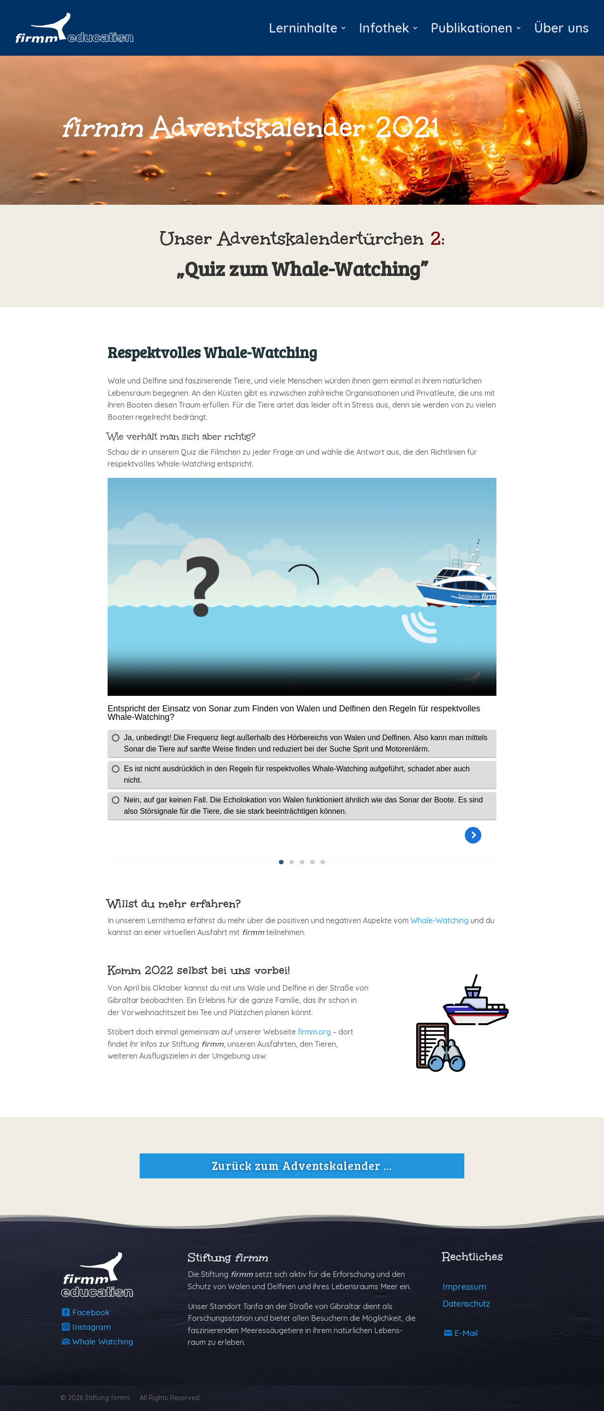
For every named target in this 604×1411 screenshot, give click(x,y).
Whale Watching (102, 1341)
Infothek (384, 30)
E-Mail (466, 1333)
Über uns (561, 30)
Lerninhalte (303, 30)
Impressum (464, 1286)
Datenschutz (466, 1303)
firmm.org (314, 1031)
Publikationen (471, 30)
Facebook (91, 1312)
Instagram (91, 1327)
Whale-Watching (440, 920)
